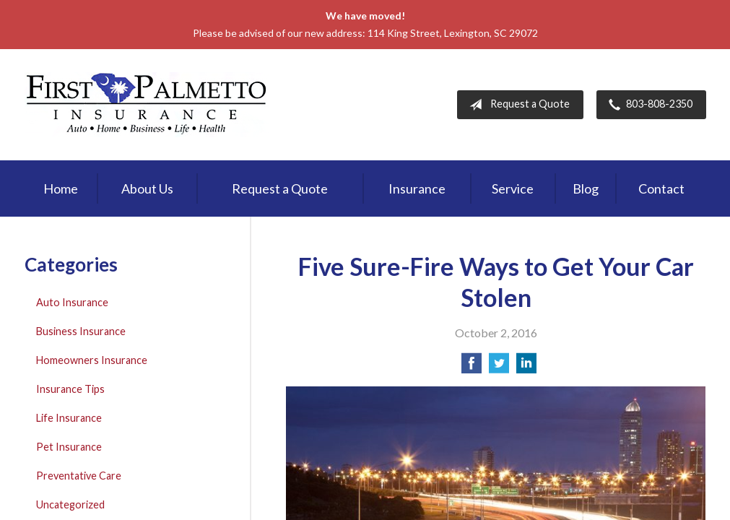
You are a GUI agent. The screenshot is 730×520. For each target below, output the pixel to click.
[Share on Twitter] (499, 367)
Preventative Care (78, 475)
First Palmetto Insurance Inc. (147, 104)
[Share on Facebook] (471, 367)
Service (513, 188)
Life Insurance (69, 418)
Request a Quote (517, 104)
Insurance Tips (70, 389)
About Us (147, 188)
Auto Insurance (72, 302)
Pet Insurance (69, 447)
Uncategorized (70, 504)
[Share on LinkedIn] (526, 367)
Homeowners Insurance (91, 360)
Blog (586, 188)
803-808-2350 (647, 104)
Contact (661, 188)
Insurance (417, 188)
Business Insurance (81, 331)
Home (60, 188)
